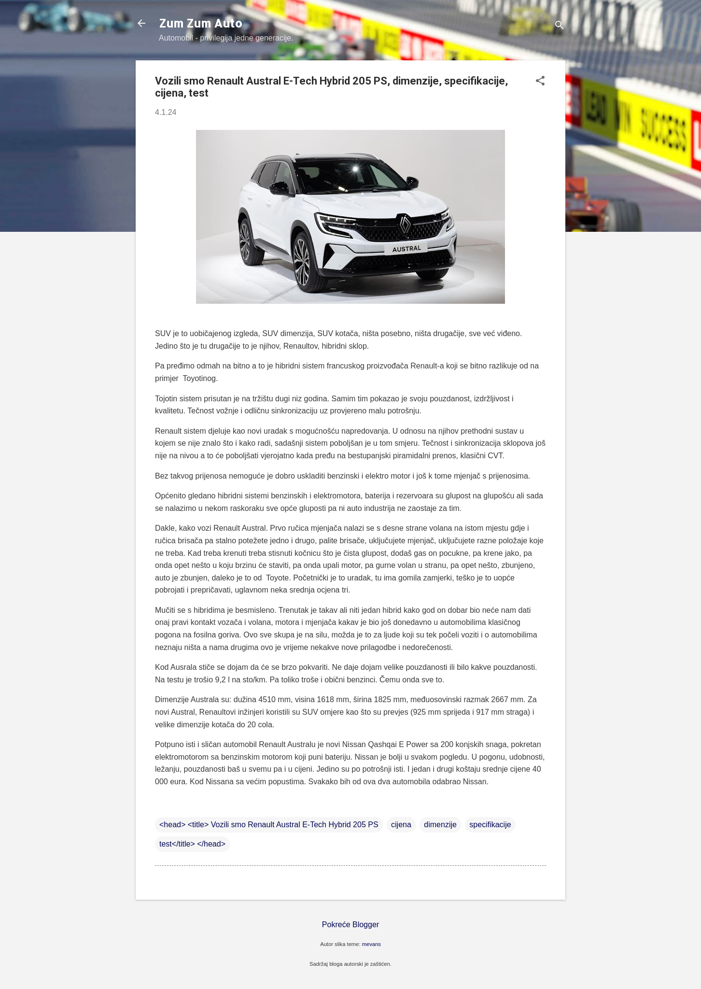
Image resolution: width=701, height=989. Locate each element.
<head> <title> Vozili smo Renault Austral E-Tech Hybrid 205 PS (269, 824)
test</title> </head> (192, 844)
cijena (401, 824)
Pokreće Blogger (350, 924)
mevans (371, 944)
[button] (540, 81)
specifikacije (490, 824)
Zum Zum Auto (200, 22)
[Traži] (559, 26)
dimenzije (440, 824)
